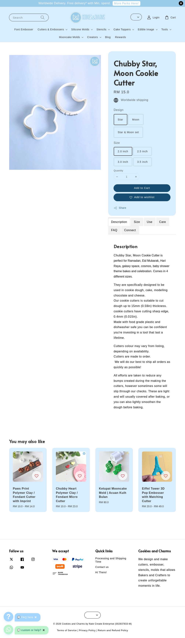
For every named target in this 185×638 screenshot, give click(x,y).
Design (118, 109)
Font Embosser (23, 29)
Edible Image (146, 29)
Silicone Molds (80, 29)
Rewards (120, 37)
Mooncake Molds (69, 37)
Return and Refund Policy (113, 630)
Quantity (118, 170)
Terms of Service (67, 630)
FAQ (114, 230)
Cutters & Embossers (51, 29)
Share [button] (120, 208)
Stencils (101, 29)
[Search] (43, 17)
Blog (108, 37)
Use (149, 221)
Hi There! (101, 572)
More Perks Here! (126, 3)
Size (117, 142)
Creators (92, 37)
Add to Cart (142, 187)
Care (162, 221)
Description (119, 221)
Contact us (102, 567)
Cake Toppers (122, 29)
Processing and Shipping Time (110, 560)
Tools (164, 29)
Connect (130, 230)
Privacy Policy (87, 630)
